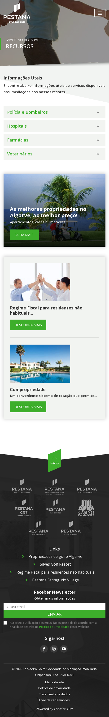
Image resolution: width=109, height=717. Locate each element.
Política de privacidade (54, 688)
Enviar (54, 614)
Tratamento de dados (54, 694)
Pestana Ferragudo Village (52, 580)
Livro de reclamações (54, 700)
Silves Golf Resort (52, 564)
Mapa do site (54, 682)
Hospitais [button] (53, 126)
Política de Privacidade (54, 627)
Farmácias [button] (53, 140)
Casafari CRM (63, 709)
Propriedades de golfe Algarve (52, 556)
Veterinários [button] (53, 154)
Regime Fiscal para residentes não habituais (52, 572)
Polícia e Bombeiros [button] (53, 112)
